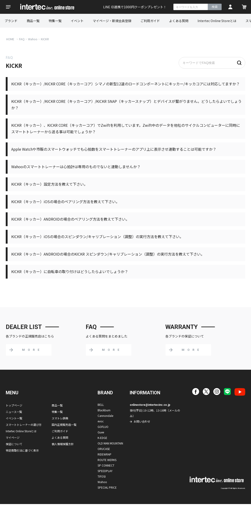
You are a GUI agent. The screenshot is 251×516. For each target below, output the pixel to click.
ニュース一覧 (14, 412)
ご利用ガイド (150, 20)
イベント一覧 (14, 418)
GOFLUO (103, 427)
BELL (101, 404)
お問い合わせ (142, 421)
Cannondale (105, 416)
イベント (77, 20)
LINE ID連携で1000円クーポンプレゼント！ (134, 7)
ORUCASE (104, 449)
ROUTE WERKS (107, 460)
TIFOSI (102, 476)
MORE (32, 350)
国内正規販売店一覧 (64, 425)
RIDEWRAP (104, 454)
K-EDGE (102, 438)
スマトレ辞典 (60, 418)
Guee (101, 432)
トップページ (14, 405)
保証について (14, 444)
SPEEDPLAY (105, 471)
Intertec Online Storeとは (216, 20)
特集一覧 (55, 20)
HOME (10, 39)
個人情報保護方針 (63, 444)
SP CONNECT (106, 465)
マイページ (13, 437)
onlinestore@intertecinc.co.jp (150, 404)
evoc (101, 421)
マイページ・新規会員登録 (112, 20)
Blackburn (104, 410)
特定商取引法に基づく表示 (22, 450)
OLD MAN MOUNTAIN (110, 443)
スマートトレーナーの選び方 (24, 425)
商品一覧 (33, 20)
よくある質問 (178, 20)
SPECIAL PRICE (107, 487)
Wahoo (32, 39)
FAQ (22, 39)
